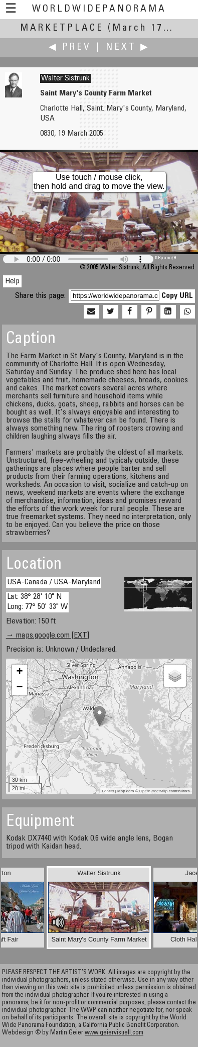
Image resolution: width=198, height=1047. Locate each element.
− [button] (20, 687)
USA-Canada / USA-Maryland (53, 582)
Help (12, 281)
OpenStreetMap (153, 791)
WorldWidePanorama (99, 9)
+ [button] (20, 672)
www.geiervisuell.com (114, 1033)
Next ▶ (128, 47)
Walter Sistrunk (65, 78)
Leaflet (108, 791)
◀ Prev (70, 47)
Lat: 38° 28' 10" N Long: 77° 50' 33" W (37, 601)
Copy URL (177, 296)
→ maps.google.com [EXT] (47, 636)
